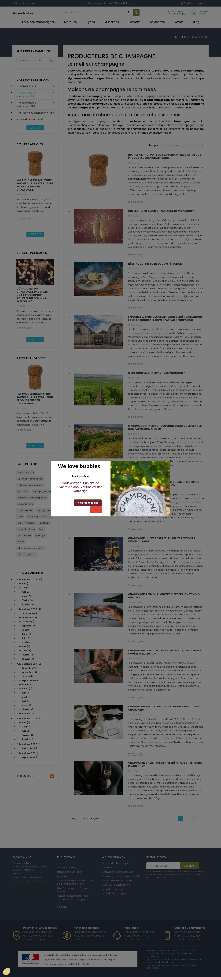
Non (95, 509)
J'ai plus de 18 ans (87, 502)
